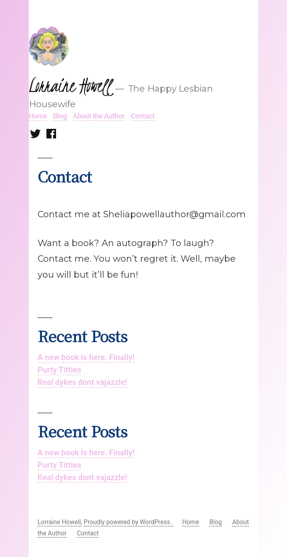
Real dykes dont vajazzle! (82, 382)
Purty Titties (60, 370)
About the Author (99, 116)
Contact (143, 116)
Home (38, 116)
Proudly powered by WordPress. (128, 522)
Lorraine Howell (70, 85)
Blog (59, 116)
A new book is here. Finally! (86, 357)
